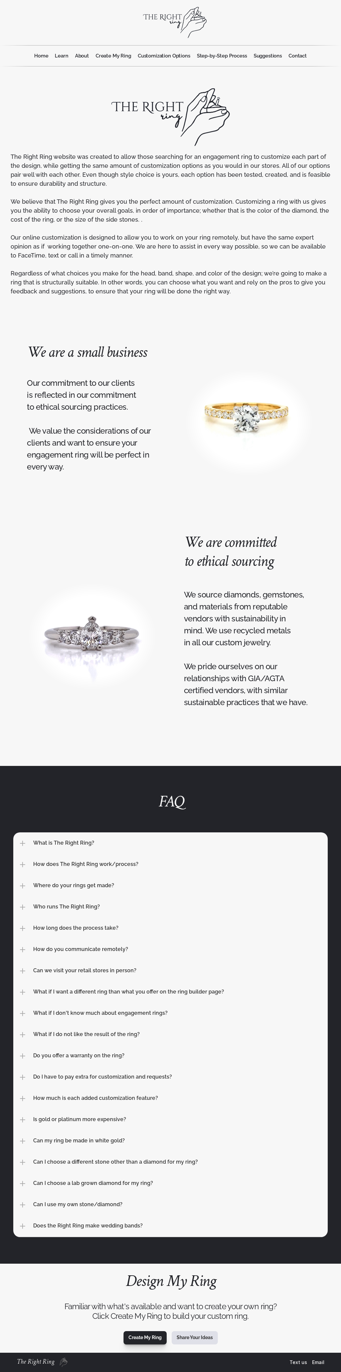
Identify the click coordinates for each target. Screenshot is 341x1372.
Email (318, 1362)
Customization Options (164, 56)
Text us (298, 1362)
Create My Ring (113, 56)
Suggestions (268, 56)
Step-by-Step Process (222, 56)
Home (41, 56)
